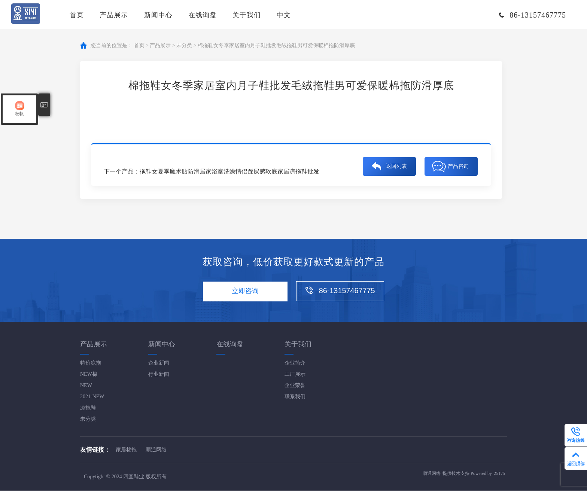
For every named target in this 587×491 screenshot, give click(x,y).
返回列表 (396, 165)
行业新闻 (158, 374)
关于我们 (246, 15)
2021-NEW (92, 397)
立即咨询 (244, 291)
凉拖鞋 (88, 408)
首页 (77, 15)
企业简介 (295, 363)
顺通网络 (156, 450)
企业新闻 (158, 363)
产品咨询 (458, 165)
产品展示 (114, 15)
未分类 (184, 45)
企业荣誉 (295, 386)
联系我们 (295, 397)
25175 (499, 474)
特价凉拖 (90, 363)
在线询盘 (202, 15)
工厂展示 (295, 374)
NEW (86, 386)
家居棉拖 (126, 450)
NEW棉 (88, 374)
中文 (284, 15)
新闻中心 (158, 15)
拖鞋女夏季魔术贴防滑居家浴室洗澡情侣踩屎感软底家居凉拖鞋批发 (229, 172)
